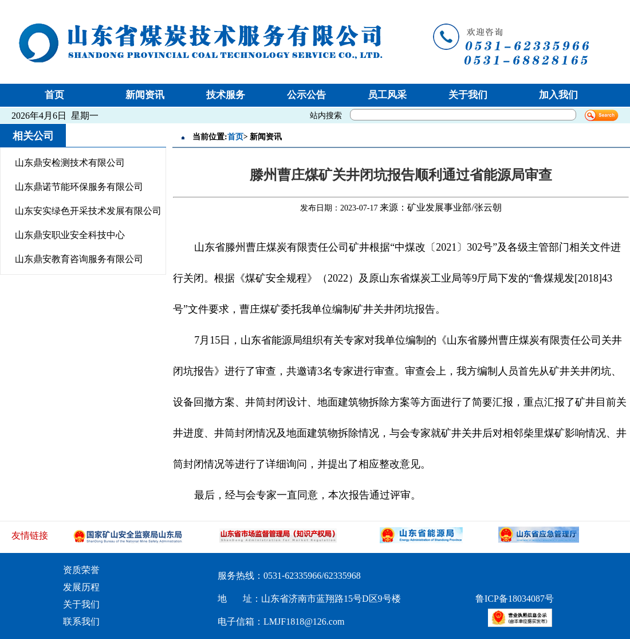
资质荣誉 (81, 570)
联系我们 (81, 621)
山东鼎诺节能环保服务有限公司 (79, 187)
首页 (54, 94)
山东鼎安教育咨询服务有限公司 (79, 259)
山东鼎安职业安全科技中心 (70, 235)
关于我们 (467, 94)
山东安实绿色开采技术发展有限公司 (88, 211)
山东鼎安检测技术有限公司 (70, 162)
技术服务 (225, 94)
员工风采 (387, 94)
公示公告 (306, 94)
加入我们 (558, 94)
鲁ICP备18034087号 (514, 598)
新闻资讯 (144, 94)
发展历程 (81, 587)
